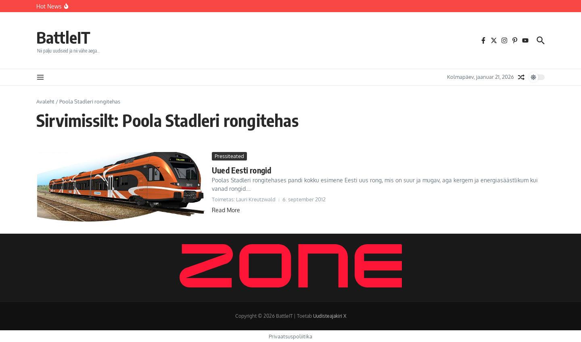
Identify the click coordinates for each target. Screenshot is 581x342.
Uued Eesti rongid (241, 170)
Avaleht (45, 101)
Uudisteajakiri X (329, 316)
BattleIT (63, 37)
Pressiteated (229, 156)
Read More (226, 210)
